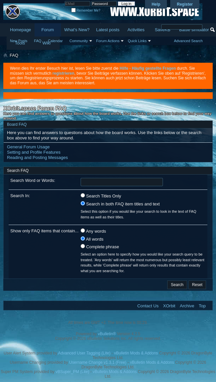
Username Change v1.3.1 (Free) (97, 362)
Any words (93, 231)
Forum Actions (107, 41)
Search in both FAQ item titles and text (120, 203)
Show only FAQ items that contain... (44, 230)
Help (156, 4)
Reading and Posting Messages (37, 157)
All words (92, 239)
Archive (187, 305)
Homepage (20, 29)
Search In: (20, 195)
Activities (135, 29)
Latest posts (107, 29)
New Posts (19, 41)
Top (202, 305)
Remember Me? (85, 10)
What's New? (77, 29)
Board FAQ (17, 124)
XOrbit (169, 305)
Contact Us (148, 305)
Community (78, 41)
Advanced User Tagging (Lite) (84, 353)
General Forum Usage (28, 146)
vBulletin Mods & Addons (136, 353)
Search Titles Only (101, 195)
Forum (47, 29)
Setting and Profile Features (33, 152)
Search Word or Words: (32, 180)
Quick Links (137, 41)
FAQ (37, 41)
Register (185, 4)
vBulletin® (107, 334)
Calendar (55, 41)
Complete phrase (100, 246)
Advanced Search (188, 41)
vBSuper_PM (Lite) (72, 371)
